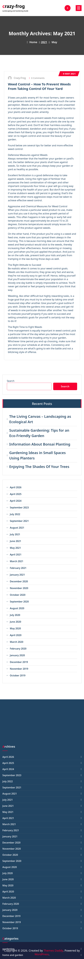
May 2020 (15, 628)
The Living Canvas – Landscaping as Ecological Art (40, 419)
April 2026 (16, 487)
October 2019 (17, 675)
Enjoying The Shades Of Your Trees (39, 466)
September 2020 (19, 601)
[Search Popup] (68, 8)
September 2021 (19, 521)
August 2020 (17, 608)
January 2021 (17, 574)
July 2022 (15, 514)
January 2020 (17, 655)
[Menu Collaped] (79, 8)
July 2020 (15, 615)
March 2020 (16, 642)
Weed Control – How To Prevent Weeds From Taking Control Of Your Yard (39, 86)
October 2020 (17, 594)
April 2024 (16, 500)
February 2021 (18, 568)
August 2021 (17, 527)
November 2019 (19, 668)
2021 (44, 42)
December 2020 (19, 581)
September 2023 (19, 507)
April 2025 (16, 494)
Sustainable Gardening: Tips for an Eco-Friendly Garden (39, 433)
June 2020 (15, 621)
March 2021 (16, 561)
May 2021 (69, 73)
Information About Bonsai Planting (39, 444)
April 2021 (16, 554)
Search (10, 381)
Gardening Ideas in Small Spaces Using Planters (37, 455)
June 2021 (15, 541)
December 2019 (19, 662)
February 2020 (18, 648)
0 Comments (37, 77)
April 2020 (16, 635)
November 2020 (19, 588)
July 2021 (15, 534)
